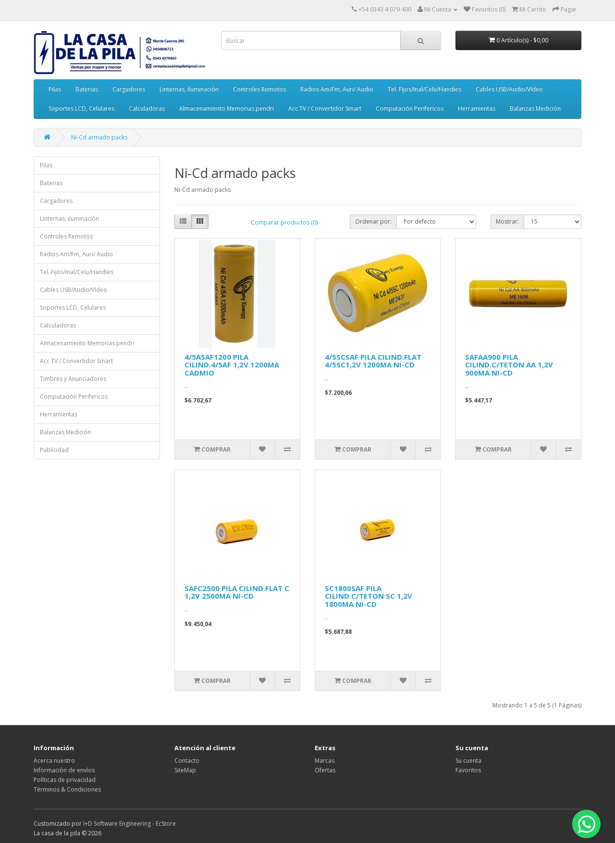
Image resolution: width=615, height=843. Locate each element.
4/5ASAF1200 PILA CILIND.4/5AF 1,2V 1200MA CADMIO (231, 364)
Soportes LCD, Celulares (81, 108)
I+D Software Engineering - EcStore (129, 823)
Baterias (86, 89)
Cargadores (128, 89)
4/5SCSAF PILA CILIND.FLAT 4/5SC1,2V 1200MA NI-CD (373, 361)
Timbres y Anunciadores (73, 379)
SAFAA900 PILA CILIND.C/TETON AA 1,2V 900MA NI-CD (509, 364)
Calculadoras (147, 108)
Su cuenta (468, 760)
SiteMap (185, 770)
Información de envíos (64, 770)
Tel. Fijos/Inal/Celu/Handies (424, 89)
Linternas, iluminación (189, 89)
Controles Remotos (259, 89)
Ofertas (325, 770)
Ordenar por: (373, 221)
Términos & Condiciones (67, 789)
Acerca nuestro (54, 760)
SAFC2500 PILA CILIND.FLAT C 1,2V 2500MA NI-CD (236, 592)
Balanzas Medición (535, 108)
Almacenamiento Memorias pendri (226, 108)
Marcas (324, 760)
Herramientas (476, 108)
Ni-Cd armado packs (99, 137)
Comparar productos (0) (284, 222)
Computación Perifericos (409, 108)
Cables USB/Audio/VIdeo (509, 89)
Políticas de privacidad (65, 780)
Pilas (55, 89)
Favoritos (468, 770)
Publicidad (54, 450)
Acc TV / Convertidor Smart (324, 108)
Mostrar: (507, 221)
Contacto (186, 760)
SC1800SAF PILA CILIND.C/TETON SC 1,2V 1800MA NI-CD (368, 596)
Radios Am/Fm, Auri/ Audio (336, 89)
